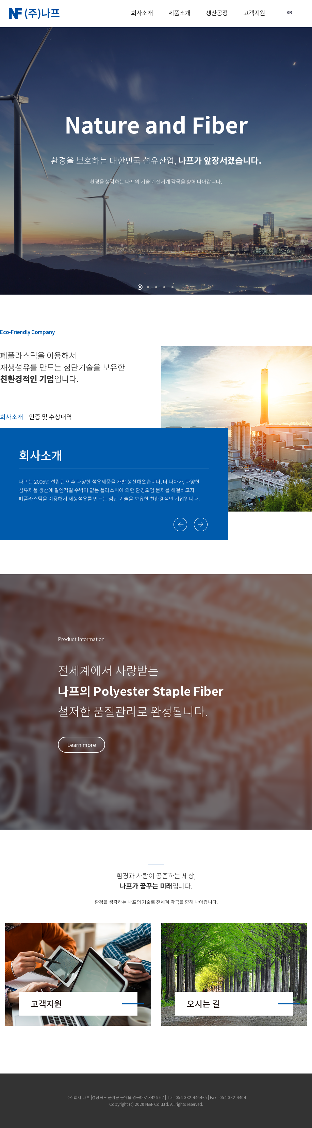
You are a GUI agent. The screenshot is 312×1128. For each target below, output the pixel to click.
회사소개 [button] (11, 417)
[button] (142, 15)
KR (289, 12)
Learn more (81, 744)
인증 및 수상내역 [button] (50, 417)
